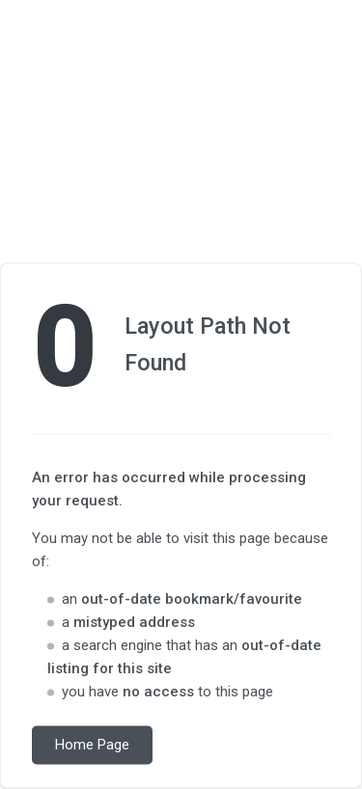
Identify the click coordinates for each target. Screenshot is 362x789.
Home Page (92, 745)
